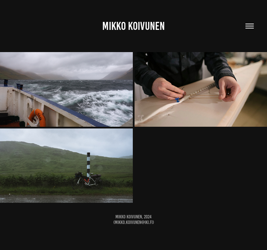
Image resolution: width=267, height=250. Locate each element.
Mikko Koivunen (133, 26)
